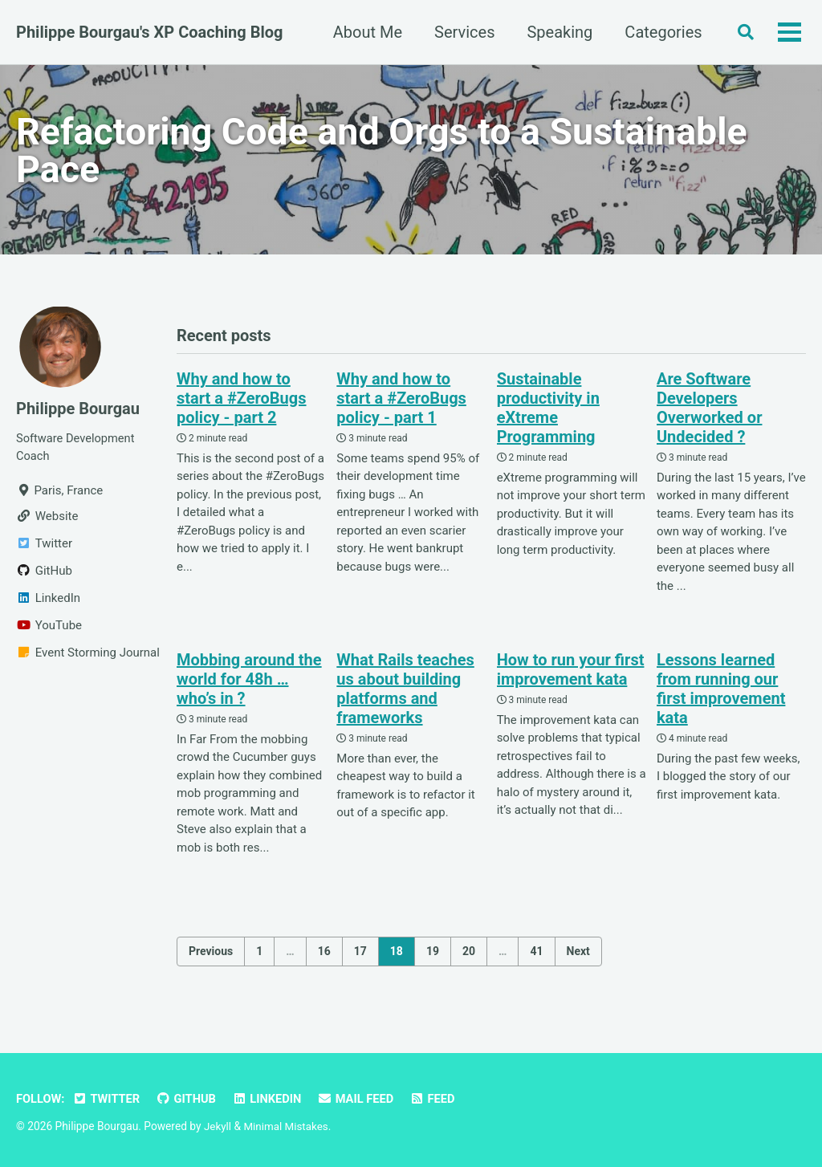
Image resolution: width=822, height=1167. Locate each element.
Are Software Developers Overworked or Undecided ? (710, 412)
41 (536, 955)
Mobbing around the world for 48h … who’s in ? (249, 684)
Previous (211, 955)
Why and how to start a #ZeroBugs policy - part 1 (401, 403)
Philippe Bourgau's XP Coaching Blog (149, 32)
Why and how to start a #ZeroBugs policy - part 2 (242, 403)
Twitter (108, 1099)
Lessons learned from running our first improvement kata (721, 693)
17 (360, 955)
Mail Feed (362, 1099)
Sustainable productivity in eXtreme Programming (548, 412)
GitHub (189, 1099)
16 (324, 955)
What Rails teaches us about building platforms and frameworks (405, 693)
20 (468, 955)
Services (460, 32)
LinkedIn (271, 1099)
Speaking (556, 32)
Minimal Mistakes (287, 1126)
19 (432, 955)
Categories (659, 32)
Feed (439, 1099)
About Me (363, 32)
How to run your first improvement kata (571, 674)
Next (578, 955)
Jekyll (218, 1126)
